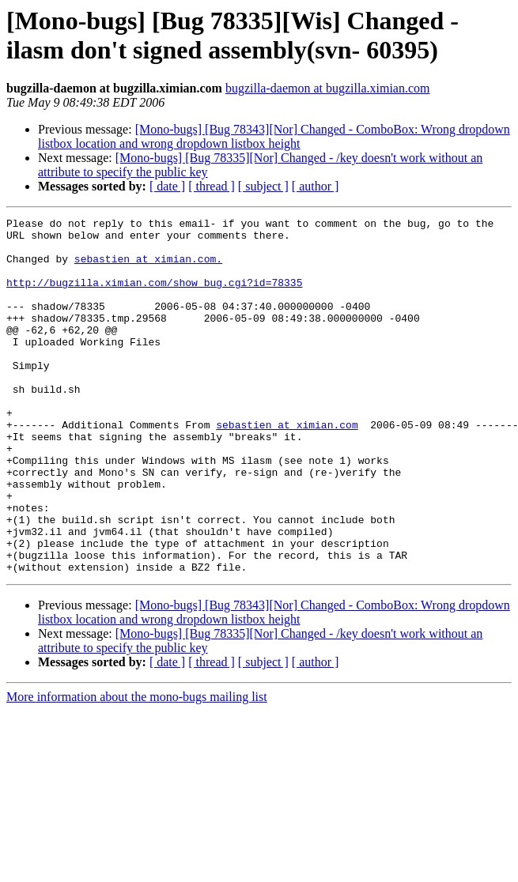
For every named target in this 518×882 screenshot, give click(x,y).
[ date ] (167, 186)
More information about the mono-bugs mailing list (136, 768)
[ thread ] (211, 186)
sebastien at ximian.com (286, 467)
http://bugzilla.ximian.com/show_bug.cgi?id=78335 (154, 296)
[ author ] (315, 186)
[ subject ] (263, 186)
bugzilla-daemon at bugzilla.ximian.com (327, 88)
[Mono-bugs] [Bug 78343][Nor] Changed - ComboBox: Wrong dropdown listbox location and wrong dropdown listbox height (274, 136)
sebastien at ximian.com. (148, 268)
